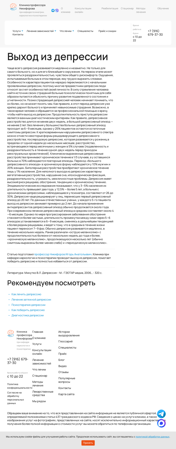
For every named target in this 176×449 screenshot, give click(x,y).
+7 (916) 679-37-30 (155, 32)
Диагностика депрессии (28, 315)
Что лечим (66, 31)
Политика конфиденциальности (19, 385)
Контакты (18, 34)
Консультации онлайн (83, 10)
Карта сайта (66, 394)
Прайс (62, 354)
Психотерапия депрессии (28, 305)
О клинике (65, 10)
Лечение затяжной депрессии (31, 299)
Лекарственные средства (42, 393)
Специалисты (85, 31)
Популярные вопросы (66, 380)
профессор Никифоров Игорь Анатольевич (63, 254)
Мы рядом (39, 401)
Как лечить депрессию (26, 294)
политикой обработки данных (152, 436)
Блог (61, 360)
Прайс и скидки (107, 31)
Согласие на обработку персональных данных (15, 398)
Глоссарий (65, 341)
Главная (37, 332)
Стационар (127, 8)
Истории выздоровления (69, 333)
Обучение (163, 8)
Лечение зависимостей (40, 31)
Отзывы (63, 372)
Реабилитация (110, 8)
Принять (88, 442)
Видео (62, 366)
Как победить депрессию (28, 310)
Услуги (17, 31)
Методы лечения (141, 10)
